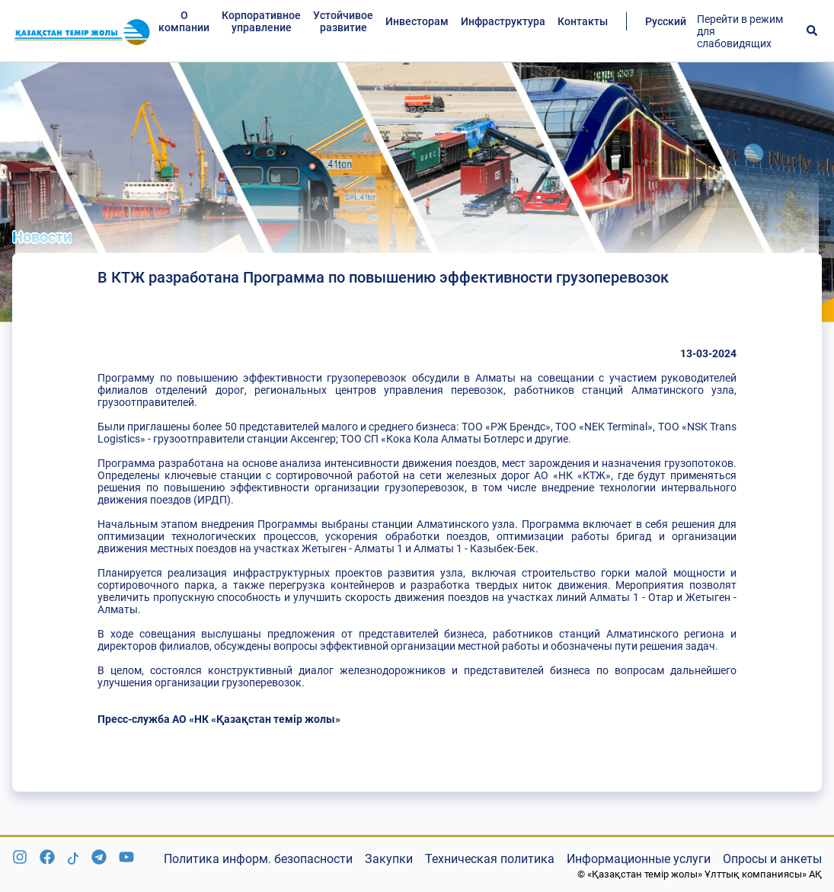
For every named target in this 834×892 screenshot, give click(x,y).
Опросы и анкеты (772, 859)
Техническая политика (489, 859)
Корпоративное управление (261, 21)
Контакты (583, 21)
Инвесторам (417, 21)
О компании (183, 21)
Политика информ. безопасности (258, 859)
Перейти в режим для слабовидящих (740, 31)
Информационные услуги (639, 859)
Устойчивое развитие (343, 21)
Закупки (389, 859)
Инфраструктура (503, 21)
